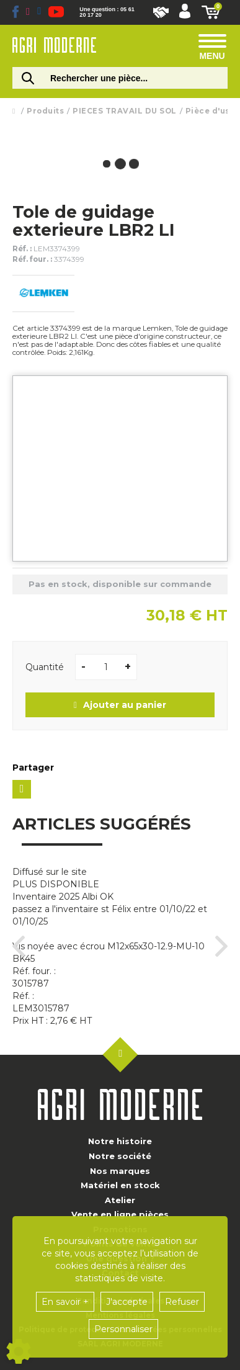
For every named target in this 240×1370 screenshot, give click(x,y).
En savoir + (65, 1301)
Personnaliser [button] (123, 1329)
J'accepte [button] (127, 1301)
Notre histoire (120, 1141)
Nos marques (120, 1171)
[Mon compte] (184, 12)
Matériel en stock (120, 1185)
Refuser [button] (182, 1301)
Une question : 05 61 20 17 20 (106, 12)
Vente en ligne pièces (120, 1214)
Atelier (120, 1200)
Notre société (120, 1156)
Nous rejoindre (161, 12)
